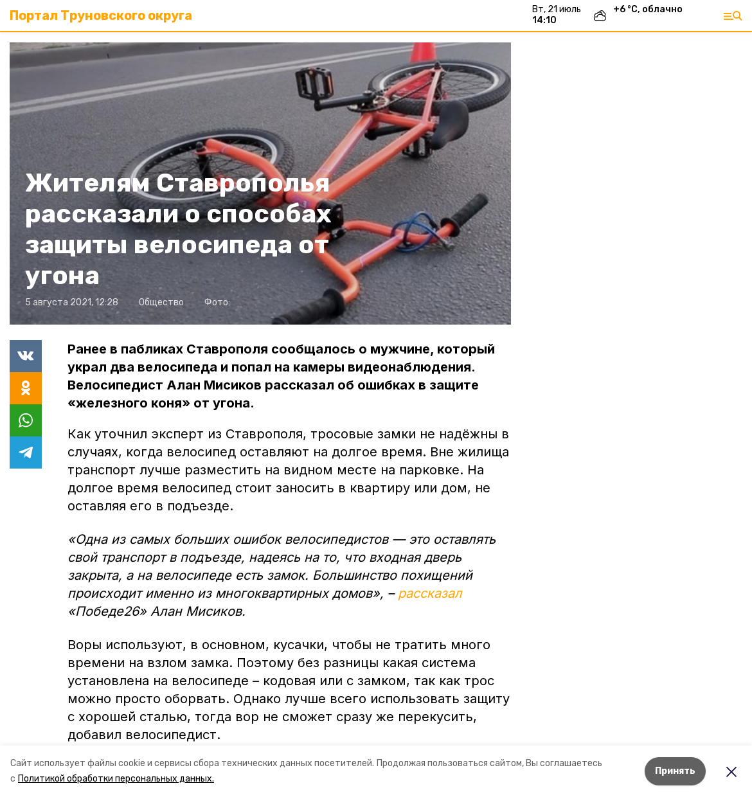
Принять (675, 771)
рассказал (430, 593)
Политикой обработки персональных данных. (116, 778)
